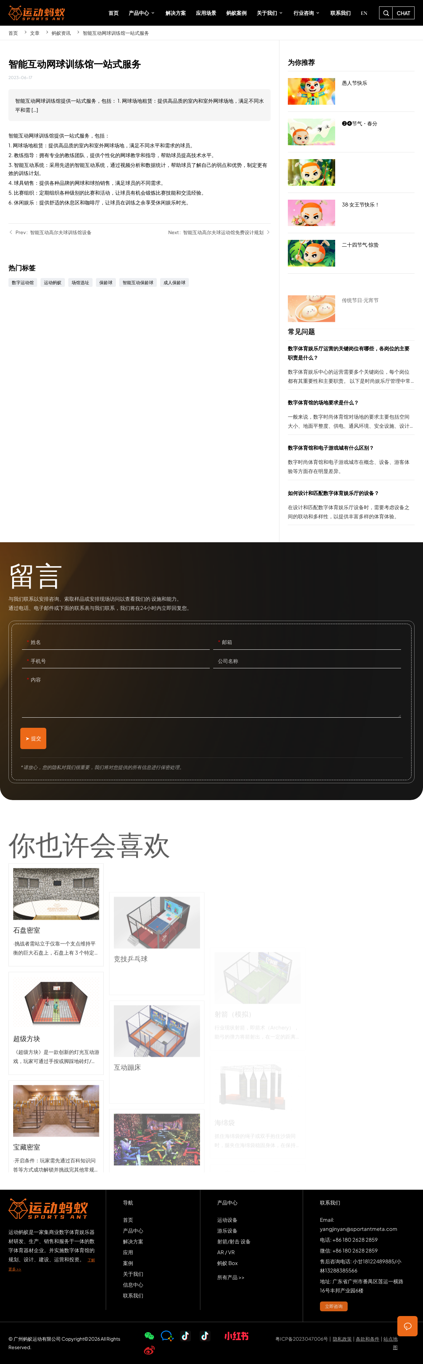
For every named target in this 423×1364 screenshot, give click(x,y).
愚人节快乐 (351, 92)
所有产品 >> (231, 1277)
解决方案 (133, 1241)
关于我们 (133, 1273)
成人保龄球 (174, 282)
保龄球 (106, 282)
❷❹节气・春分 (351, 134)
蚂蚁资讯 (61, 33)
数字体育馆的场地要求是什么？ (351, 416)
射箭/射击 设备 (234, 1241)
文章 (35, 33)
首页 (13, 33)
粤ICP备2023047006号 (301, 1339)
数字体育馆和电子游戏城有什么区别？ (351, 461)
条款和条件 (367, 1339)
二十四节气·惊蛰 (351, 253)
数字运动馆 (23, 282)
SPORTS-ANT (36, 13)
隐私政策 (342, 1339)
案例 (128, 1263)
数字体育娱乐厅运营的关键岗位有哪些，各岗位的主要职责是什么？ (351, 367)
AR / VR (226, 1252)
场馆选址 (80, 282)
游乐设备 (227, 1230)
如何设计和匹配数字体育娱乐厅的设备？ (351, 506)
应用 (128, 1252)
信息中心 (133, 1284)
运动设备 (227, 1219)
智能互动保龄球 (138, 282)
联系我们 (133, 1295)
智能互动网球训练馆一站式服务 (116, 33)
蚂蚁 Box (227, 1263)
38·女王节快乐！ (351, 215)
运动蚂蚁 (53, 282)
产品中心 (133, 1230)
